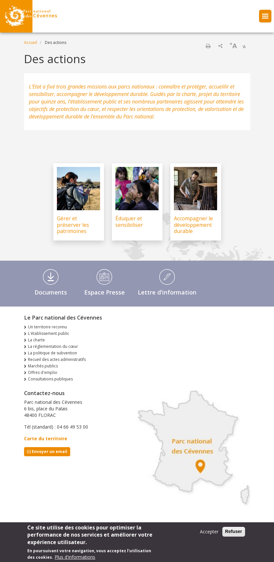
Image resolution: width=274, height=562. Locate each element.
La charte (36, 340)
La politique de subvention (52, 353)
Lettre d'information (167, 292)
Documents (50, 292)
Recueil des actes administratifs (57, 359)
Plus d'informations (75, 557)
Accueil (30, 42)
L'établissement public (48, 333)
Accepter (209, 531)
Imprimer (208, 46)
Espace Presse (104, 292)
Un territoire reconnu (47, 327)
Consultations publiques (50, 379)
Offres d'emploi (42, 372)
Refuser (233, 531)
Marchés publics (43, 366)
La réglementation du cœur (53, 346)
